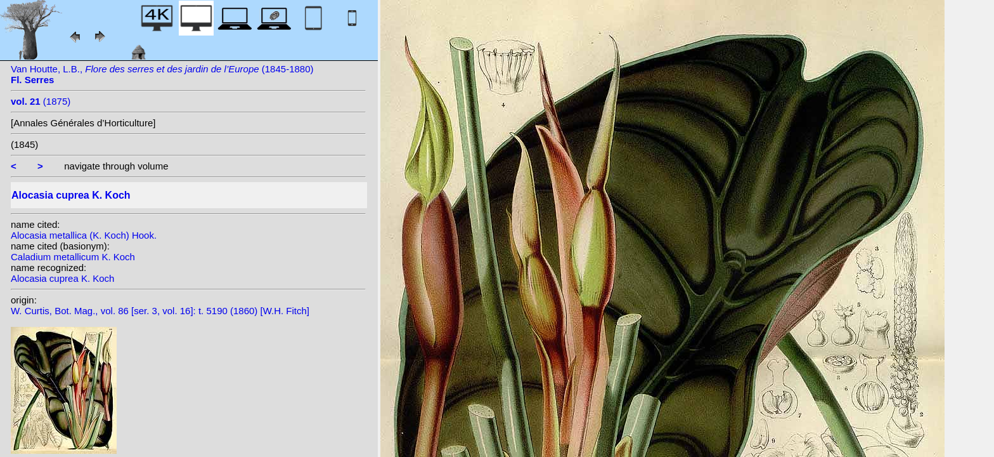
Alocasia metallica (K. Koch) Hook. (84, 235)
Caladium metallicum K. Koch (73, 256)
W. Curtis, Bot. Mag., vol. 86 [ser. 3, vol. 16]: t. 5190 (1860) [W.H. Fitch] (160, 310)
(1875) (40, 101)
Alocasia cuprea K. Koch (62, 278)
